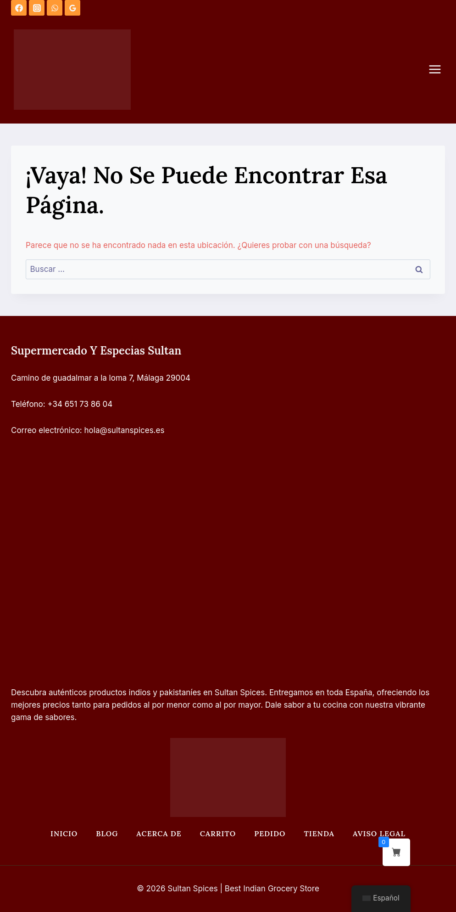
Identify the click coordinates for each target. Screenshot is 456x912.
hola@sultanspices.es (124, 430)
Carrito (218, 833)
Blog (107, 833)
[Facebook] (19, 8)
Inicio (64, 833)
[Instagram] (36, 8)
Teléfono (27, 404)
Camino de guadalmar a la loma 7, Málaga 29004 (100, 378)
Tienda (319, 833)
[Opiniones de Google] (72, 8)
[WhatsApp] (54, 8)
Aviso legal (379, 833)
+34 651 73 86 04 (80, 404)
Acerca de (158, 833)
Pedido (269, 833)
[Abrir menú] (439, 69)
